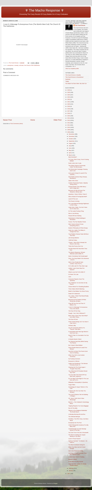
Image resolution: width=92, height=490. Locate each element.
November (72, 136)
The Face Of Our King (74, 311)
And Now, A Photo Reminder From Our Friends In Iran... (77, 454)
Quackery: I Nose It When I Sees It (77, 194)
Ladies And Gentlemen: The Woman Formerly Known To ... (78, 364)
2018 (68, 108)
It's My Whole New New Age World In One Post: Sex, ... (78, 332)
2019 (68, 106)
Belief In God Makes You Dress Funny (78, 291)
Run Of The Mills (72, 408)
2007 (68, 473)
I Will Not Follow (72, 240)
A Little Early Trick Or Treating (76, 457)
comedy (16, 65)
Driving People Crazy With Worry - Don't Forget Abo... (77, 187)
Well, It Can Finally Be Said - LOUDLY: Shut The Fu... (76, 262)
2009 (68, 129)
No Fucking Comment (74, 358)
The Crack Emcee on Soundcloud (74, 77)
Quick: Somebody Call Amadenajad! (78, 256)
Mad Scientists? (72, 157)
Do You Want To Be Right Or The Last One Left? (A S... (78, 379)
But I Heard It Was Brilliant (75, 345)
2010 (68, 127)
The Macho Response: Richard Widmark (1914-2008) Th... (76, 253)
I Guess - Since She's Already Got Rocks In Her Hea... (77, 243)
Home (32, 120)
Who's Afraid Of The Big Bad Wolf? (77, 196)
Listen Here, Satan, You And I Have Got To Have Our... (77, 208)
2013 (68, 120)
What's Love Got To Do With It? (76, 272)
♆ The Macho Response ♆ (34, 10)
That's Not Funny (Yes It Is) (75, 246)
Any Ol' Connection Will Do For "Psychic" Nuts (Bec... (76, 328)
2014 (68, 118)
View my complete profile (72, 68)
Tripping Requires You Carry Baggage (78, 406)
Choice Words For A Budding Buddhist (78, 286)
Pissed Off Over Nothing (74, 215)
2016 (68, 113)
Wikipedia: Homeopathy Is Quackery (78, 382)
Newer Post (7, 120)
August (71, 143)
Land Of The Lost (73, 199)
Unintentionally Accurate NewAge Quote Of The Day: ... (77, 429)
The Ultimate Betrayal (74, 416)
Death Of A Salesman (74, 293)
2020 (68, 104)
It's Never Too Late (73, 274)
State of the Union (73, 180)
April (70, 152)
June (70, 148)
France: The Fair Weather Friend (77, 221)
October (71, 138)
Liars (69, 276)
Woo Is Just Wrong (73, 213)
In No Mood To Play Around (75, 461)
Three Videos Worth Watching (76, 289)
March (70, 155)
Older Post (57, 120)
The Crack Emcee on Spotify (73, 75)
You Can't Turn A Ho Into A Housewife (78, 432)
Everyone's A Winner (73, 361)
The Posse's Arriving (73, 201)
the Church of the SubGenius (32, 65)
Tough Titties (71, 384)
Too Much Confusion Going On (76, 444)
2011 (68, 125)
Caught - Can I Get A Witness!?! (76, 313)
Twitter (67, 81)
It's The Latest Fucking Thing (76, 211)
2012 (68, 122)
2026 (68, 90)
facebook (67, 79)
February (71, 468)
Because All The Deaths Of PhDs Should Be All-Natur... (77, 300)
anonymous (10, 65)
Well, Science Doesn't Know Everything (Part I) (75, 224)
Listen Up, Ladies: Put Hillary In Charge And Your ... (76, 231)
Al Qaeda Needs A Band (74, 339)
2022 (68, 99)
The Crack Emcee (80, 25)
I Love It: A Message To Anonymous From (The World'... (77, 307)
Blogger (55, 483)
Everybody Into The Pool (75, 422)
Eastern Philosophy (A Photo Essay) (78, 228)
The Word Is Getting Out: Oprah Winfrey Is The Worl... (76, 435)
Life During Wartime (73, 237)
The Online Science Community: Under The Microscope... (77, 166)
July (70, 145)
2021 (68, 101)
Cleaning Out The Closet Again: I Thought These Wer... (77, 368)
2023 (68, 97)
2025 (68, 92)
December (72, 134)
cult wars (21, 65)
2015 (68, 115)
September (72, 141)
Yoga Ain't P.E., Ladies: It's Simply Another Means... (77, 464)
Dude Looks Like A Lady (74, 163)
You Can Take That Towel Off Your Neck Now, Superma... (77, 375)
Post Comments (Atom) (16, 123)
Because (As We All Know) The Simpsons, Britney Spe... (76, 191)
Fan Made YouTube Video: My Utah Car (76, 83)
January (71, 470)
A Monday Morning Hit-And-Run (76, 414)
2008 (68, 132)
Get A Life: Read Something (75, 451)
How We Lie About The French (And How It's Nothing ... (78, 352)
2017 (68, 111)
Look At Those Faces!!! (74, 438)
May (70, 150)
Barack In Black (72, 459)
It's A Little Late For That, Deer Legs (77, 266)
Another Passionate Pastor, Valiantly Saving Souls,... (78, 183)
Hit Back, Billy (72, 325)
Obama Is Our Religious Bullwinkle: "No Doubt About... (77, 411)
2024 (68, 94)
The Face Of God (73, 319)
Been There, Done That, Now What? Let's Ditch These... (78, 316)
